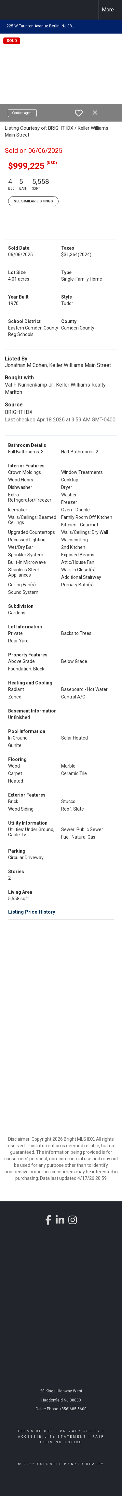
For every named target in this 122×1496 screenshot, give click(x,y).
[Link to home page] (11, 10)
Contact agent (22, 113)
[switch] (79, 113)
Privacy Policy (80, 1431)
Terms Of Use (36, 1431)
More (108, 10)
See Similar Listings (33, 201)
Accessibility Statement (52, 1436)
